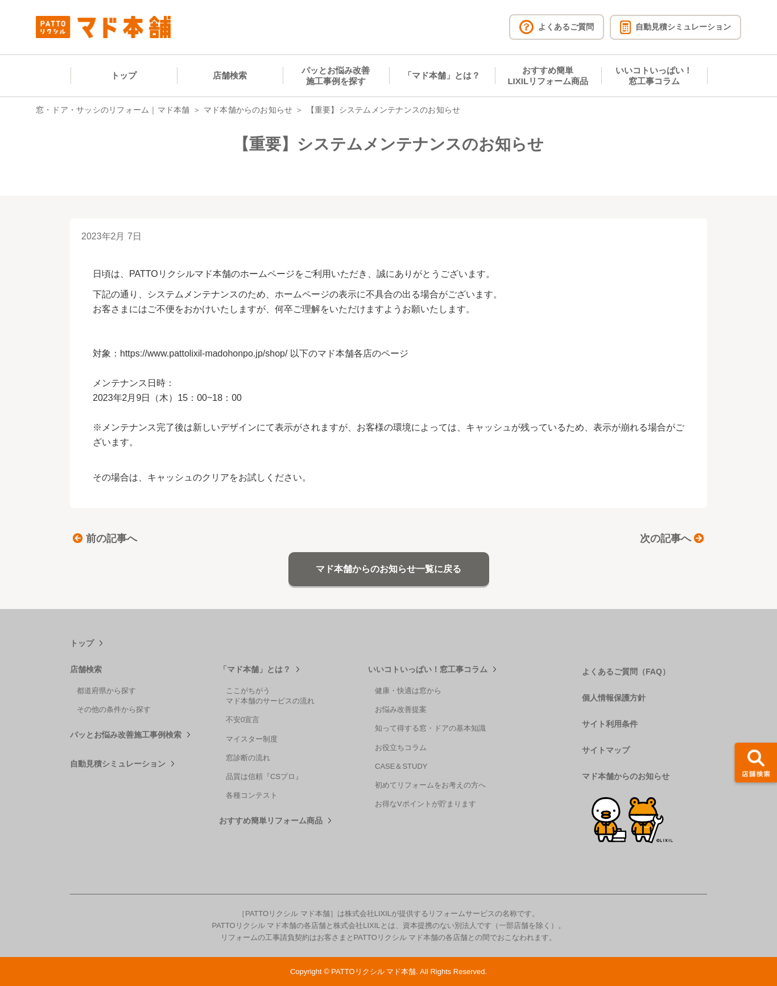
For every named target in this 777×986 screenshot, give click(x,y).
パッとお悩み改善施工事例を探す (335, 75)
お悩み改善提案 (401, 709)
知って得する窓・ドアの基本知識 (430, 728)
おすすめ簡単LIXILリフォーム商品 (547, 75)
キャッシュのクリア (188, 477)
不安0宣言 (242, 719)
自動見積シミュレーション (118, 763)
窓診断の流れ (248, 757)
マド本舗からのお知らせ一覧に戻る (388, 569)
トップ (124, 75)
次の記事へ (672, 538)
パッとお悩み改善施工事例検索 (125, 734)
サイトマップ (606, 750)
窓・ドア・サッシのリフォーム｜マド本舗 (113, 109)
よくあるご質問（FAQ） (626, 671)
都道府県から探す (106, 690)
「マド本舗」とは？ (441, 75)
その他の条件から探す (114, 709)
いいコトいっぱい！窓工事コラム (653, 75)
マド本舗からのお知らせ (248, 109)
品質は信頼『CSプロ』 (264, 776)
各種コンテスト (252, 795)
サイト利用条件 (610, 723)
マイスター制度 (252, 739)
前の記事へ (105, 538)
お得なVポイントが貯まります (425, 803)
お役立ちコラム (401, 747)
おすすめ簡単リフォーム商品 (271, 820)
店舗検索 (230, 75)
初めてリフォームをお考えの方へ (430, 785)
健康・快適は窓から (408, 690)
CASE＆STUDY (401, 766)
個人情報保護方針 (614, 697)
